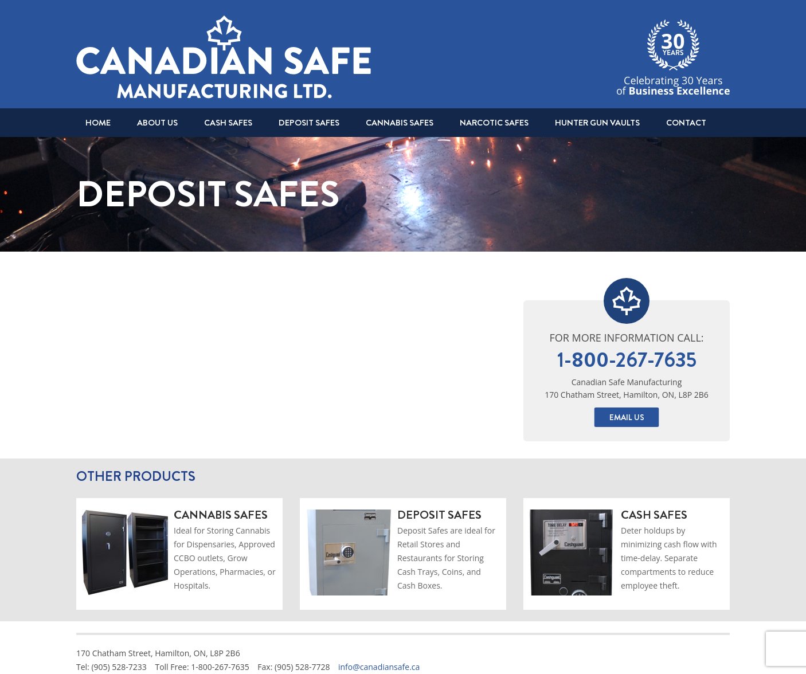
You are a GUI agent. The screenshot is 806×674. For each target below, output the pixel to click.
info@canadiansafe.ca (379, 666)
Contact (686, 122)
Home (98, 122)
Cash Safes (228, 122)
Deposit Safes (309, 122)
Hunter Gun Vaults (597, 122)
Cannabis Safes (399, 122)
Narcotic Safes (494, 122)
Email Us (626, 417)
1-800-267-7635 (627, 360)
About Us (157, 122)
